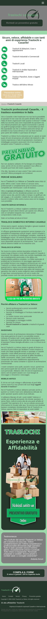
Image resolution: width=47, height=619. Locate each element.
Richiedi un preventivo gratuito (22, 23)
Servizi (18, 596)
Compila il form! (23, 573)
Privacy (24, 596)
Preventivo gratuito (35, 596)
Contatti (10, 596)
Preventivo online (12, 94)
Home (3, 104)
